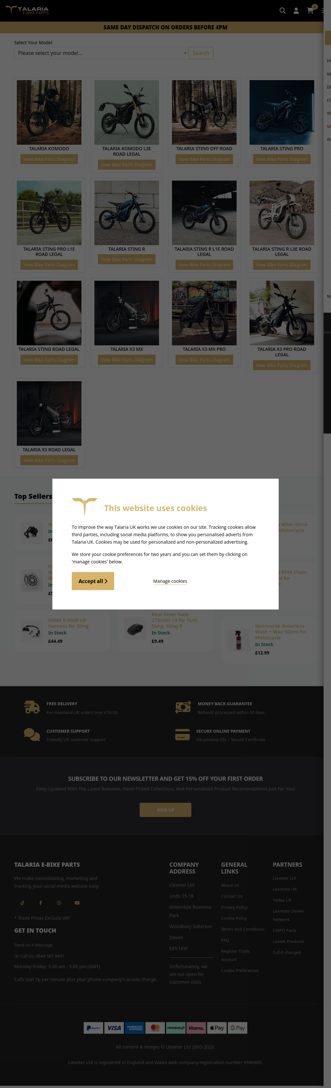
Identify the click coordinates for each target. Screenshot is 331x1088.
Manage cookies (150, 580)
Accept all (93, 580)
